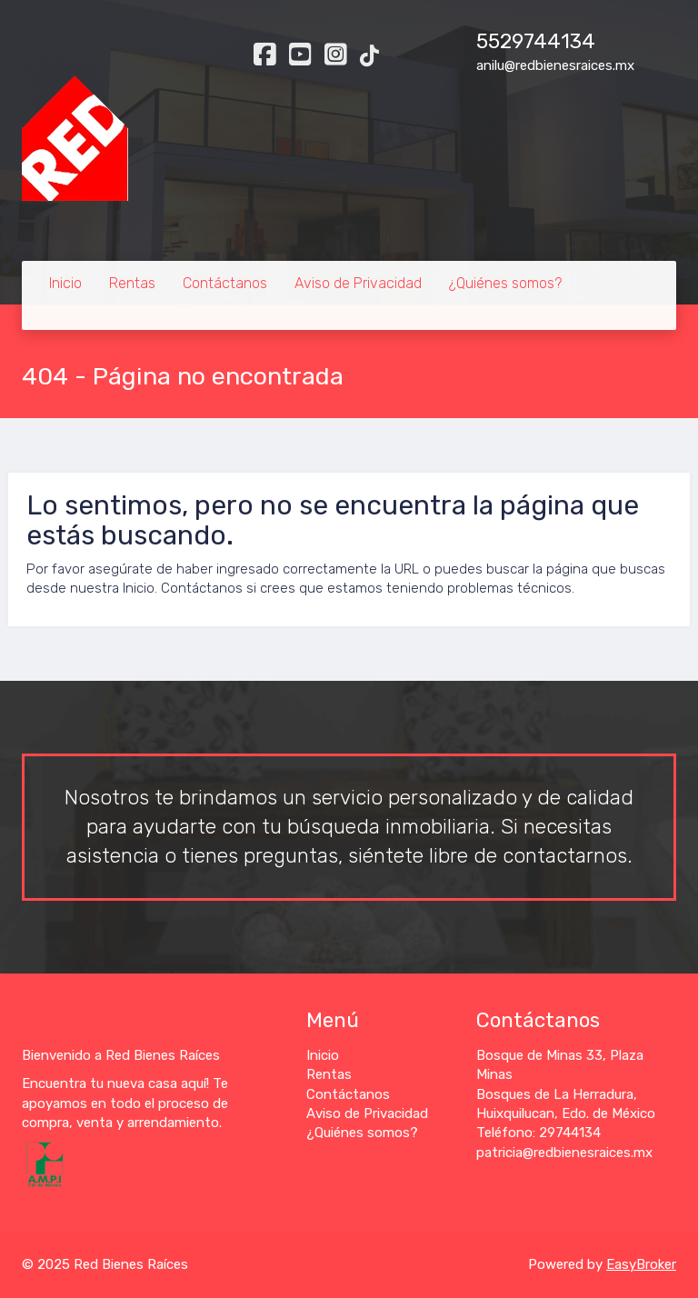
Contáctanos (225, 283)
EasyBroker (641, 1264)
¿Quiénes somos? (505, 283)
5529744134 (535, 41)
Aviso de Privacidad (358, 283)
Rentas (132, 283)
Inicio (65, 283)
